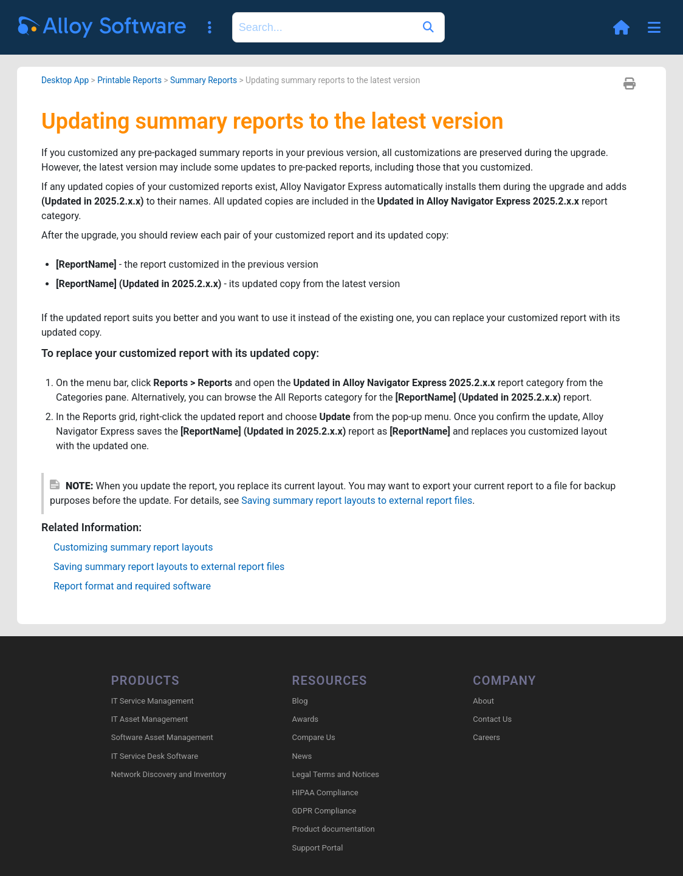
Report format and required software (132, 586)
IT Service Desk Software (154, 756)
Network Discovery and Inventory (168, 774)
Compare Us (313, 737)
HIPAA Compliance (325, 792)
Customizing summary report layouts (133, 547)
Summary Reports (203, 80)
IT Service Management (152, 700)
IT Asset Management (149, 719)
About (483, 700)
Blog (300, 700)
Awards (305, 719)
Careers (486, 737)
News (302, 756)
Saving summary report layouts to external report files (356, 500)
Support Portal (317, 847)
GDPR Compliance (324, 810)
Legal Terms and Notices (335, 774)
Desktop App (65, 80)
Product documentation (333, 829)
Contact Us (492, 719)
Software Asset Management (162, 737)
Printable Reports (129, 80)
